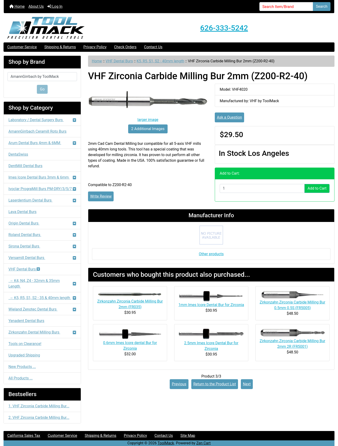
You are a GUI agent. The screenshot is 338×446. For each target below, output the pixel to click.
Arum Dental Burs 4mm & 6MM (42, 143)
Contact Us (153, 47)
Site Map (188, 435)
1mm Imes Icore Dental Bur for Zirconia (211, 305)
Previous (179, 384)
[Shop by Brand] (42, 76)
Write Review (100, 196)
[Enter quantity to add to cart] (262, 188)
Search (321, 6)
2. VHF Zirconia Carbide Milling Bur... (38, 417)
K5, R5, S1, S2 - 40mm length (160, 61)
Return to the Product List (214, 384)
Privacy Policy (95, 47)
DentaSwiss (18, 154)
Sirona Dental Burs (42, 246)
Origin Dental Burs (42, 223)
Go (42, 89)
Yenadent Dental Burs (26, 321)
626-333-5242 (224, 27)
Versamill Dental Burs (42, 257)
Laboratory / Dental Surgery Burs (42, 120)
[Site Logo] (58, 28)
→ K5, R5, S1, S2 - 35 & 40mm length (42, 298)
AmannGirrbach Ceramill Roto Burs (37, 131)
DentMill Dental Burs (25, 166)
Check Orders (125, 47)
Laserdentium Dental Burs (42, 200)
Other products (211, 254)
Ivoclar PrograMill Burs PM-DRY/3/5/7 (42, 189)
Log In (54, 6)
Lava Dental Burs (22, 212)
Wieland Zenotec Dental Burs (42, 309)
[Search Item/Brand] (286, 6)
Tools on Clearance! (24, 343)
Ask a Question (229, 117)
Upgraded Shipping (24, 355)
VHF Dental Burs (119, 61)
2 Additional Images (148, 129)
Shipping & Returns (60, 47)
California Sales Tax (23, 435)
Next (247, 384)
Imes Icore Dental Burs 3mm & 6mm (42, 177)
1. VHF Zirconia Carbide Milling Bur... (38, 406)
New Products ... (22, 366)
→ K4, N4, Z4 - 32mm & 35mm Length (42, 283)
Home (17, 6)
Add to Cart (316, 188)
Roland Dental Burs (42, 234)
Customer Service (22, 47)
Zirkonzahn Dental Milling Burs (42, 332)
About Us (36, 6)
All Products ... (20, 378)
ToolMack (165, 443)
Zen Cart (203, 443)
